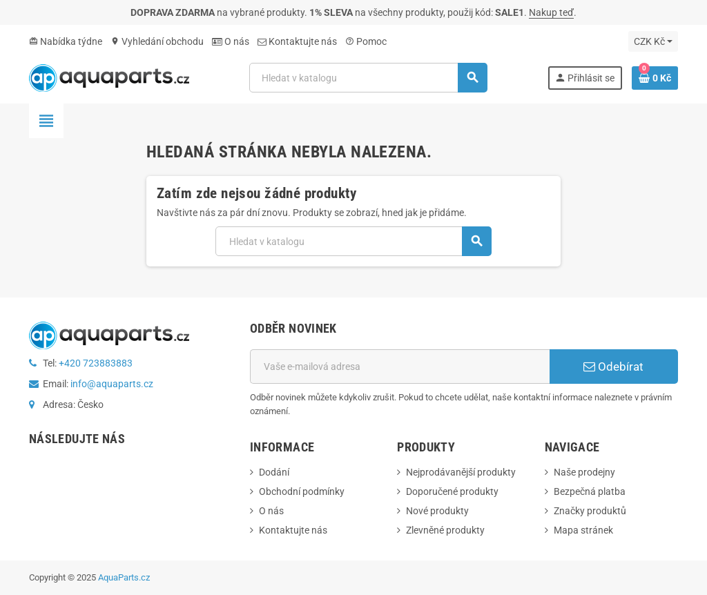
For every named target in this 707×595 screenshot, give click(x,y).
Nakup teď (551, 12)
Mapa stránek (583, 530)
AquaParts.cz (124, 577)
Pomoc (366, 41)
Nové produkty (437, 510)
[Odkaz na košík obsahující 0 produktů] (655, 78)
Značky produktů (590, 510)
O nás (230, 41)
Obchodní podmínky (302, 491)
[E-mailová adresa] (400, 366)
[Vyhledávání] (368, 77)
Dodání (274, 472)
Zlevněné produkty (445, 530)
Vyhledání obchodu (157, 41)
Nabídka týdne (65, 41)
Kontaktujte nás (297, 41)
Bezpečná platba (590, 491)
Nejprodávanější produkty (461, 472)
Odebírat (613, 366)
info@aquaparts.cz (111, 383)
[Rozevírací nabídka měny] (653, 41)
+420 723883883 (96, 363)
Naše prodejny (584, 472)
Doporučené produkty (452, 491)
